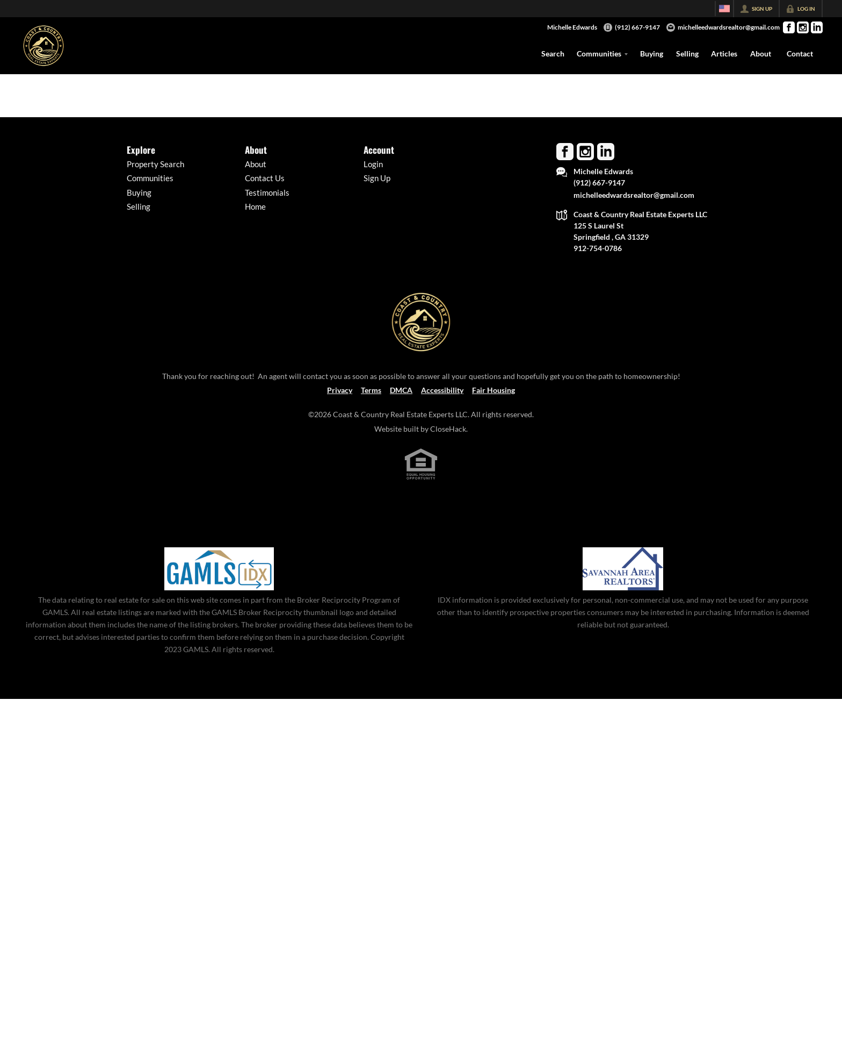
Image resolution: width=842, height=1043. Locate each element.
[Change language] (724, 8)
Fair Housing (493, 390)
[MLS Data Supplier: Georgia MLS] (219, 568)
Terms (371, 390)
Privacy (339, 390)
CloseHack (448, 428)
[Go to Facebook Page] (789, 27)
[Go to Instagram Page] (803, 27)
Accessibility (442, 390)
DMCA (401, 390)
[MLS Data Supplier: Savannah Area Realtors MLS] (623, 568)
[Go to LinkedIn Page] (817, 27)
